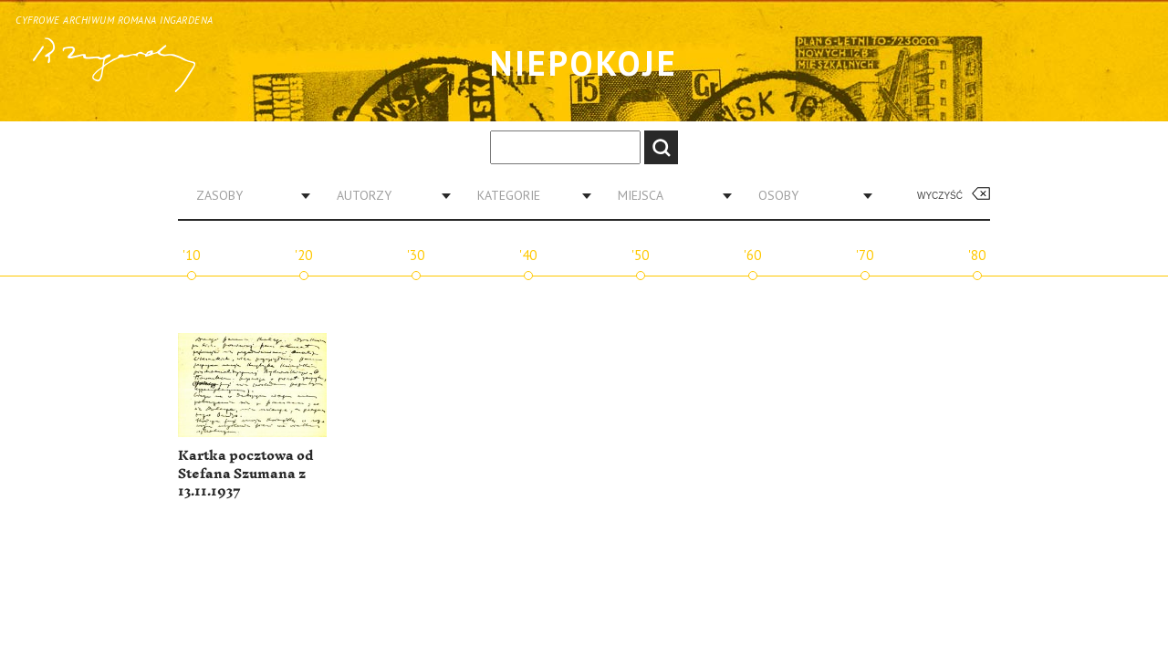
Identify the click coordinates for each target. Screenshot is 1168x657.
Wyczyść (940, 196)
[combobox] (246, 195)
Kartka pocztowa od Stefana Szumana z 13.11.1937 (245, 473)
